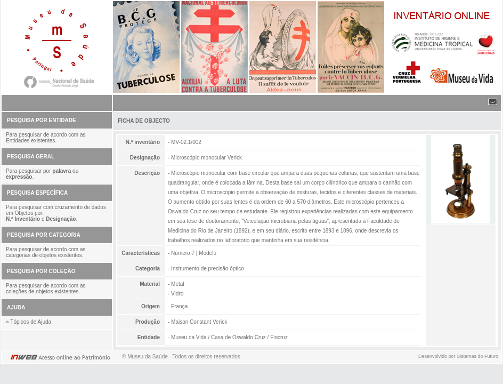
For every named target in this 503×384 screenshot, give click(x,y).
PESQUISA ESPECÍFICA (37, 193)
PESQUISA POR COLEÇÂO (41, 271)
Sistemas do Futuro (477, 356)
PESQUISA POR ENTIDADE (41, 120)
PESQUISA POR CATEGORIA (43, 235)
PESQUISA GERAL (30, 156)
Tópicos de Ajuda (30, 322)
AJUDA (16, 307)
